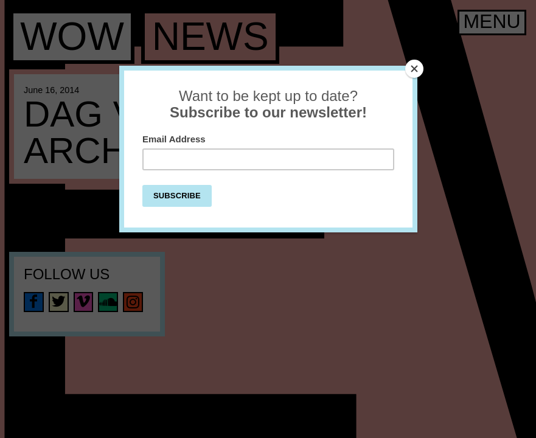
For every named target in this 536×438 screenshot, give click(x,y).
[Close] (414, 69)
